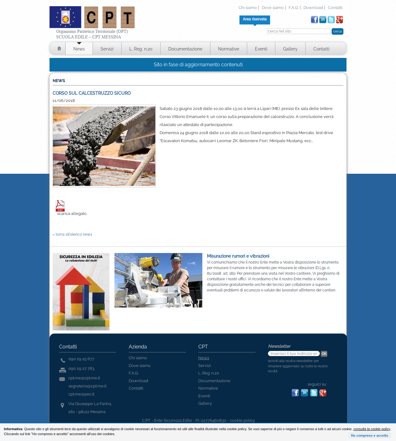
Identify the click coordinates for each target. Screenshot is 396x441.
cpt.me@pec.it (81, 394)
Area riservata (255, 19)
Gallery (290, 48)
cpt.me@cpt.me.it (84, 378)
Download (313, 8)
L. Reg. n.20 (141, 48)
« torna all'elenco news (72, 234)
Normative (228, 48)
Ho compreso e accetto (369, 435)
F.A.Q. (294, 8)
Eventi (261, 48)
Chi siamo (248, 8)
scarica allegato (72, 213)
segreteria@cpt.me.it (87, 386)
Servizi (107, 48)
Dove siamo (273, 8)
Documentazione (185, 48)
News (79, 48)
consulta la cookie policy (372, 429)
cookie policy (242, 420)
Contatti (335, 8)
